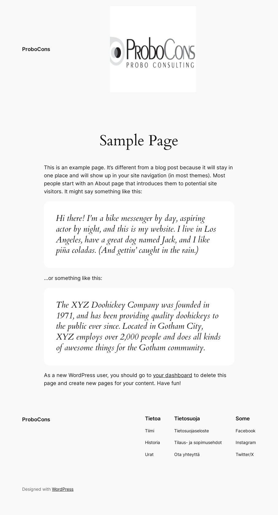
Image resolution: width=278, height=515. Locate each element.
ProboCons (36, 49)
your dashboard (172, 375)
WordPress (62, 489)
